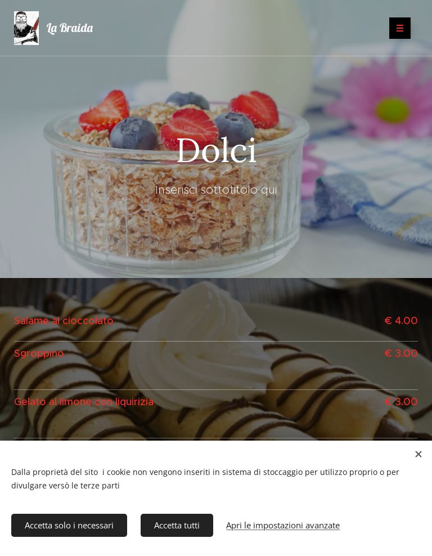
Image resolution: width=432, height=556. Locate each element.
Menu (396, 28)
